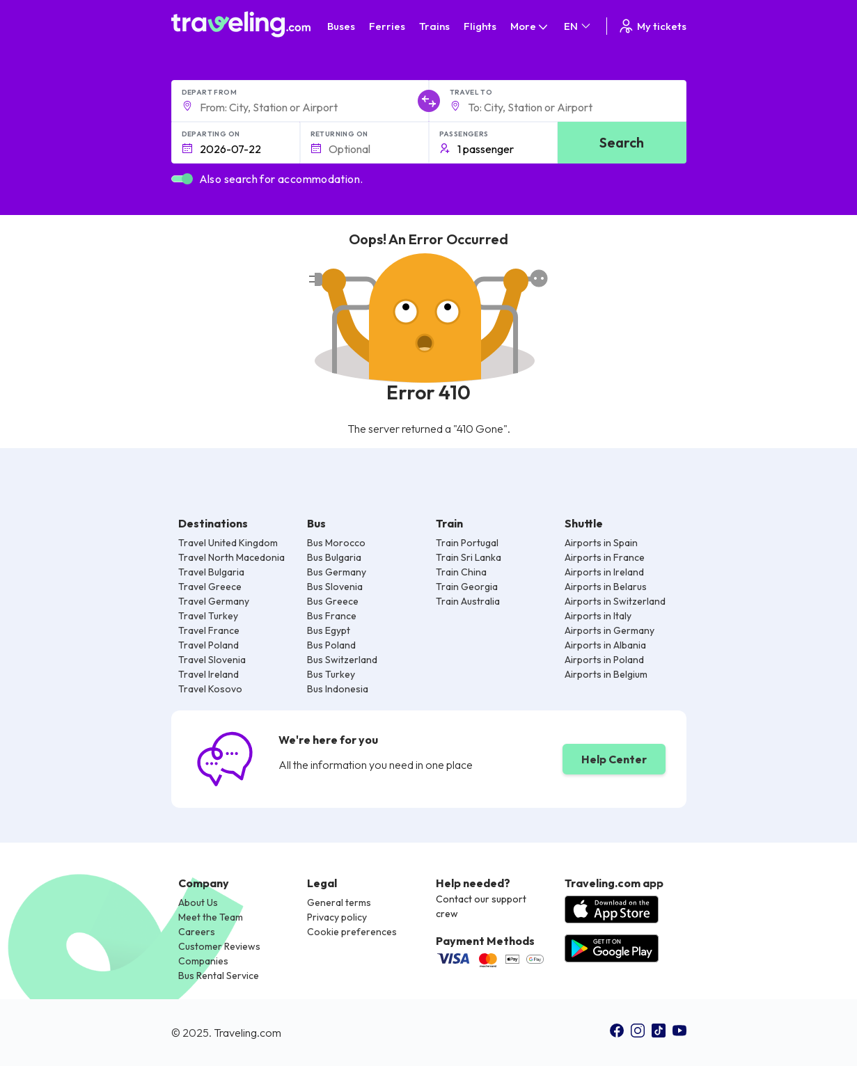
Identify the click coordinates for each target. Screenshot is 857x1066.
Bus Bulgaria (334, 557)
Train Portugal (467, 542)
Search (621, 142)
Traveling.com (247, 1033)
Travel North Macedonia (231, 557)
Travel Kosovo (210, 689)
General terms (339, 902)
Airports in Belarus (606, 586)
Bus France (331, 616)
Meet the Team (210, 917)
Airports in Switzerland (615, 601)
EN (578, 26)
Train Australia (468, 601)
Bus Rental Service (218, 975)
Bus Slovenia (335, 586)
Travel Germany (213, 601)
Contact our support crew (481, 906)
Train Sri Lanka (468, 557)
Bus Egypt (328, 630)
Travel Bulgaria (211, 572)
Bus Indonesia (337, 689)
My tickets (652, 26)
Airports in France (605, 557)
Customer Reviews (219, 946)
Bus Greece (333, 601)
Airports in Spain (601, 542)
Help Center (614, 759)
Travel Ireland (208, 674)
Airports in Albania (605, 645)
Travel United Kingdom (228, 542)
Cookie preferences (352, 931)
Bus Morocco (336, 542)
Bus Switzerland (342, 659)
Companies (203, 961)
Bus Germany (336, 572)
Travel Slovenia (212, 659)
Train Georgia (467, 586)
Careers (196, 931)
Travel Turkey (208, 616)
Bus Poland (331, 645)
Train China (461, 572)
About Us (198, 902)
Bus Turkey (331, 674)
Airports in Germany (609, 630)
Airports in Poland (604, 659)
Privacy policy (337, 917)
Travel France (208, 630)
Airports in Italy (598, 616)
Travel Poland (208, 645)
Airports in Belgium (606, 674)
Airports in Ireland (604, 572)
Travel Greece (210, 586)
